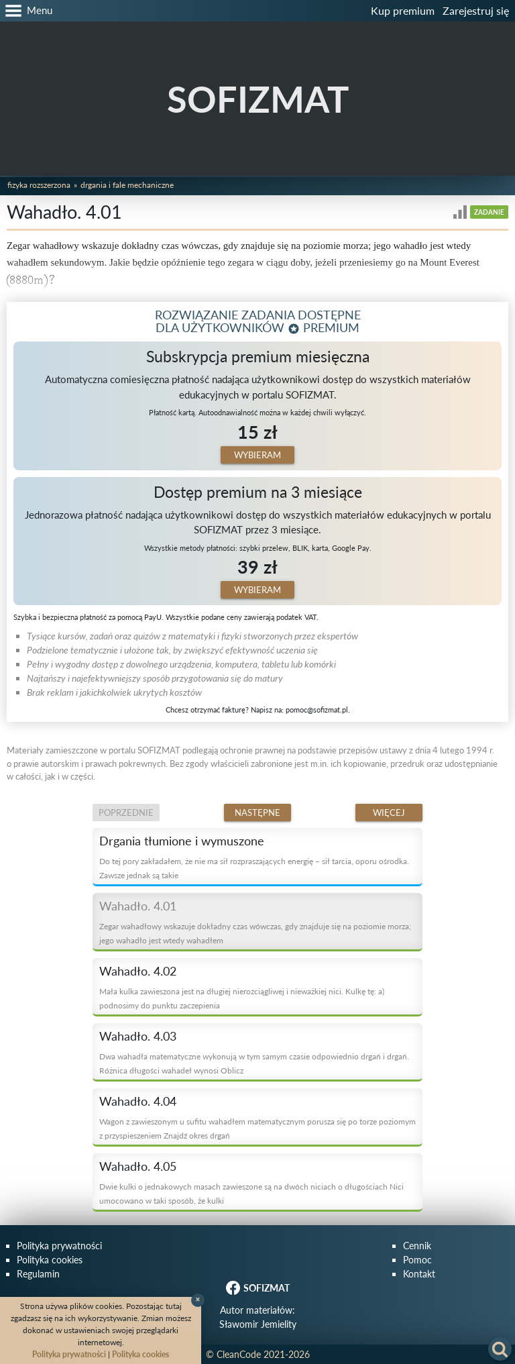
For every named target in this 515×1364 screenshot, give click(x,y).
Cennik (417, 1245)
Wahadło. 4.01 (137, 905)
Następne (257, 812)
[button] (26, 10)
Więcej (389, 812)
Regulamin (38, 1273)
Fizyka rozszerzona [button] (38, 185)
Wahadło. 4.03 (137, 1036)
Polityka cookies (49, 1259)
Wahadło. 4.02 (137, 970)
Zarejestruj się (476, 10)
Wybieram (257, 455)
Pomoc (417, 1259)
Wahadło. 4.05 (137, 1166)
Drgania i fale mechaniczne (127, 185)
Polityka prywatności (59, 1245)
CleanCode (239, 1354)
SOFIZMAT (258, 99)
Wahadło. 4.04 (137, 1101)
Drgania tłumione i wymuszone (181, 840)
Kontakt (419, 1273)
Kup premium (403, 10)
